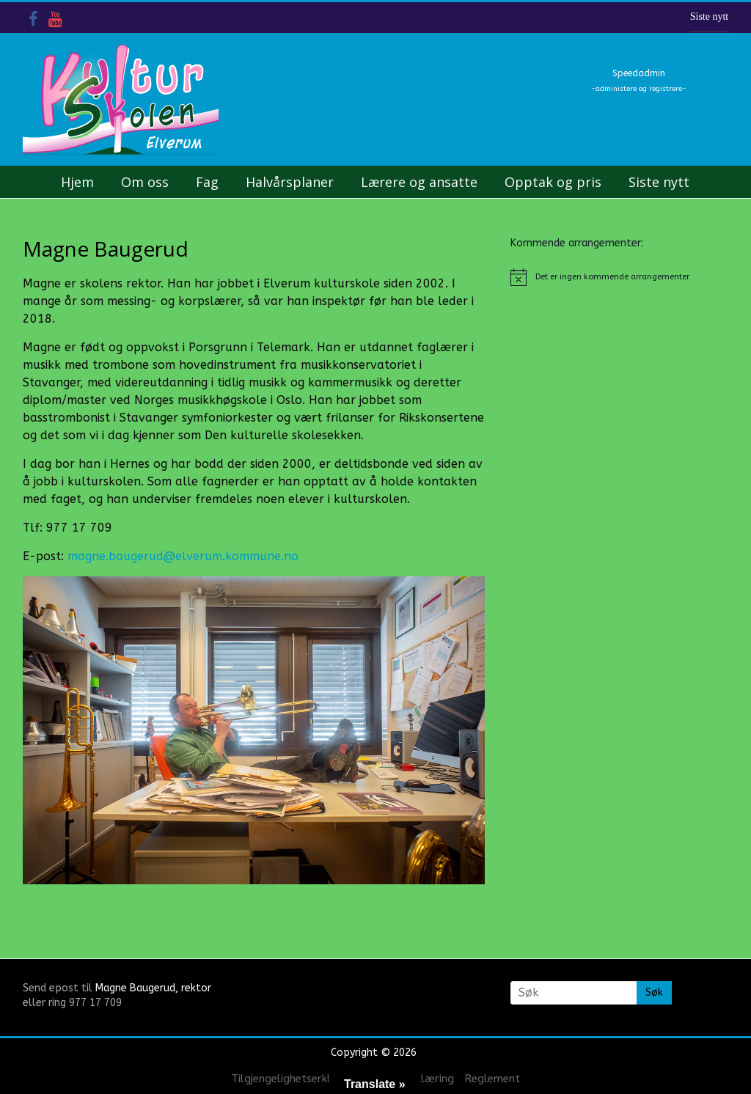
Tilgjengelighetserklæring (295, 1078)
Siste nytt (709, 16)
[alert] (619, 277)
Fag (207, 182)
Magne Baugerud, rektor (153, 988)
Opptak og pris (553, 182)
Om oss (145, 182)
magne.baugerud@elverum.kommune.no (182, 556)
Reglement (492, 1078)
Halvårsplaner (290, 182)
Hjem (77, 182)
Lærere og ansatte (419, 182)
